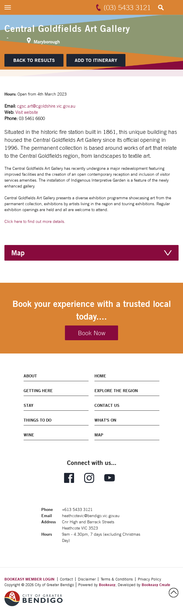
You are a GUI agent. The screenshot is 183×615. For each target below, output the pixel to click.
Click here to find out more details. (34, 221)
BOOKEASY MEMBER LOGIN (29, 579)
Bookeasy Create (156, 584)
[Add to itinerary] (95, 60)
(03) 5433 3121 (127, 7)
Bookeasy (107, 584)
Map (17, 252)
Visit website (26, 112)
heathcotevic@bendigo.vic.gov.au (91, 515)
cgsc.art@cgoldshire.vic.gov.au (46, 106)
